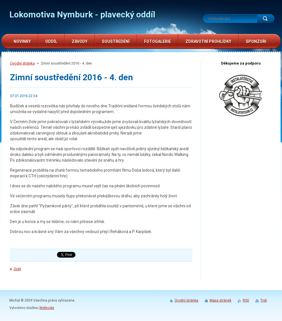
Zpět (17, 269)
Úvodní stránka (22, 63)
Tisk (263, 300)
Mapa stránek (220, 300)
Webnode (46, 308)
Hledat (265, 18)
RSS (246, 300)
